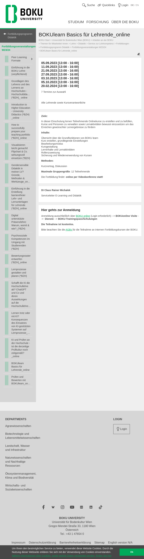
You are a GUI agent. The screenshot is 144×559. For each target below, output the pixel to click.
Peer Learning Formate (19, 59)
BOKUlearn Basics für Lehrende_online (20, 366)
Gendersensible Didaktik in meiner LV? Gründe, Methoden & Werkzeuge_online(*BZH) (21, 173)
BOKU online (83, 216)
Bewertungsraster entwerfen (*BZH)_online (21, 259)
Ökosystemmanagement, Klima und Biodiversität (20, 475)
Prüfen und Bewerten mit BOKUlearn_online (21, 380)
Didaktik (82, 43)
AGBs (69, 229)
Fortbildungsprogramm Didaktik (20, 36)
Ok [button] (131, 552)
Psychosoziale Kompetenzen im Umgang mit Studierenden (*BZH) (20, 242)
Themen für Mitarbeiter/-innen (54, 43)
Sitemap (99, 542)
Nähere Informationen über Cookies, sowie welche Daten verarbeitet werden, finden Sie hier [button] (62, 555)
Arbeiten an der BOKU (103, 40)
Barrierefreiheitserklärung (75, 542)
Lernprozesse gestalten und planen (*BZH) (19, 272)
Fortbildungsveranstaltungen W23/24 (89, 47)
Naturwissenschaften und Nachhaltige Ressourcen (18, 461)
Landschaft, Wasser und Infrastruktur (17, 447)
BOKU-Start (44, 40)
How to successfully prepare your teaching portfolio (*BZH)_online (20, 131)
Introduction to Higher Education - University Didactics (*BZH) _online (20, 111)
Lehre (73, 43)
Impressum (18, 542)
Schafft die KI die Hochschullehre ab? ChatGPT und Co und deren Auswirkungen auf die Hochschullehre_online (21, 294)
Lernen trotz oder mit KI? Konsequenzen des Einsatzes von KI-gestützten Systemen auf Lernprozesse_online (21, 323)
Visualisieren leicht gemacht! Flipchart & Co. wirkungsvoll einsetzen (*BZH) (20, 152)
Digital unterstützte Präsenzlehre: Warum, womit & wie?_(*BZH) (20, 222)
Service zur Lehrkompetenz (101, 43)
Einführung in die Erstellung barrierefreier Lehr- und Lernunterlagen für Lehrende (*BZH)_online (20, 198)
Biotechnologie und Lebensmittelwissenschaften (22, 435)
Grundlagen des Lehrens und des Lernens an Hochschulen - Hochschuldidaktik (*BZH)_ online (21, 89)
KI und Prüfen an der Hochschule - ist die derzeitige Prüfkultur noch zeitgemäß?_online (20, 348)
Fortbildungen (122, 43)
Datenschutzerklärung (42, 542)
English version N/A (120, 542)
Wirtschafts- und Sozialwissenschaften (18, 487)
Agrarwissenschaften (18, 426)
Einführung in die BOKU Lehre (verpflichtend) (20, 71)
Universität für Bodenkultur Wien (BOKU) (71, 40)
